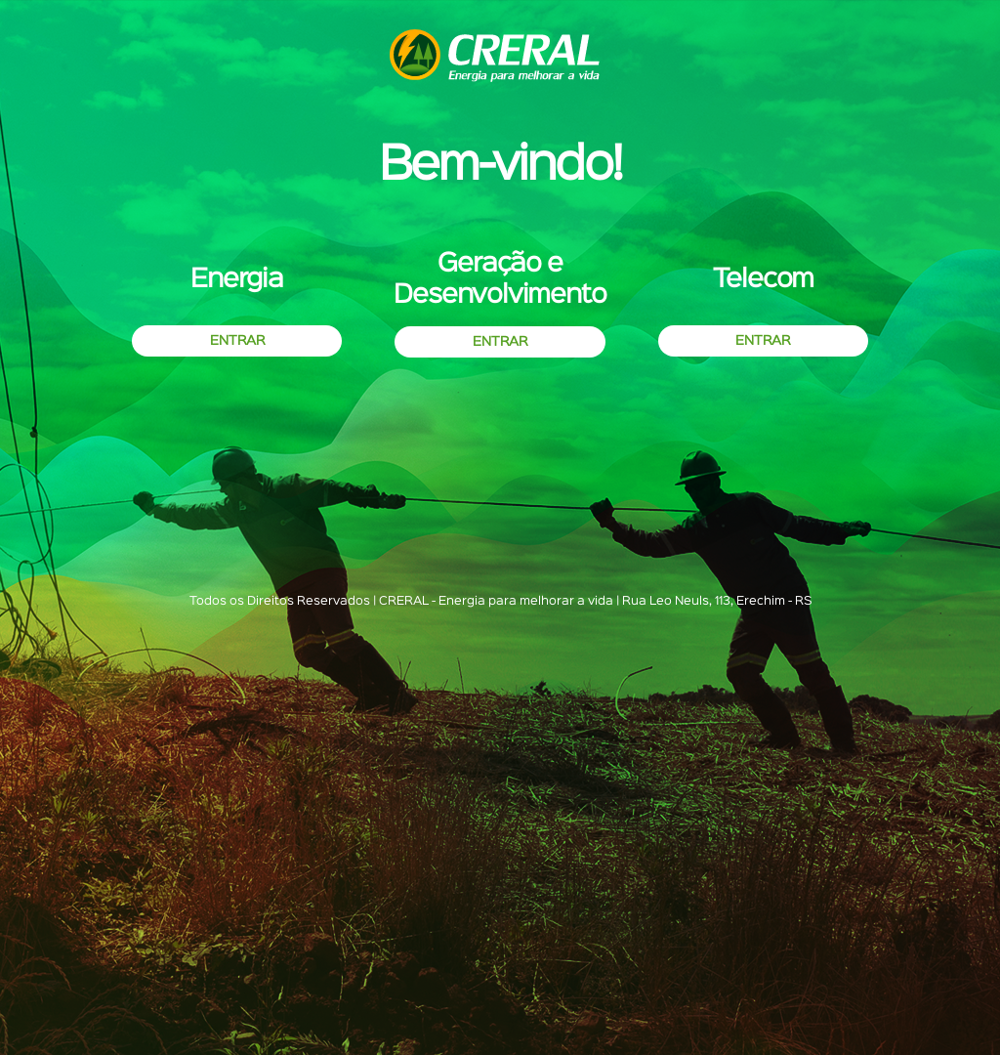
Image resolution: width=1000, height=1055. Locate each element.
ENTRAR (237, 341)
